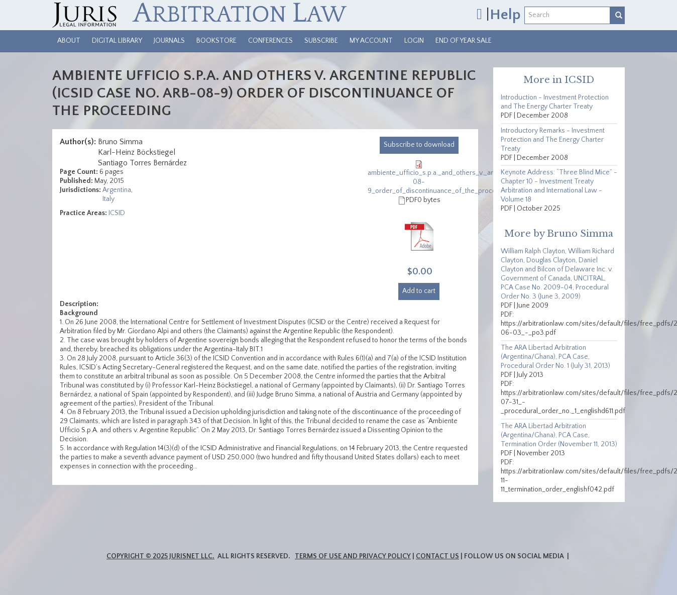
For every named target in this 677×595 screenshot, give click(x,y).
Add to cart (418, 291)
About (68, 41)
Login (414, 41)
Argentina (116, 190)
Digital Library (117, 41)
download (419, 145)
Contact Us (437, 556)
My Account (371, 41)
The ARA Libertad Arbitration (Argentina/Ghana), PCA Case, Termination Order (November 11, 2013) (559, 435)
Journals (169, 41)
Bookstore (216, 41)
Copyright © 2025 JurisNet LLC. (160, 556)
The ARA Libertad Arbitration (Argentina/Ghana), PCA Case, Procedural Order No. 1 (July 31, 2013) (555, 357)
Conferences (270, 41)
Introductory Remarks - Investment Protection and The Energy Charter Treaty (553, 140)
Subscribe (321, 41)
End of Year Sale (463, 41)
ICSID (116, 213)
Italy (108, 199)
